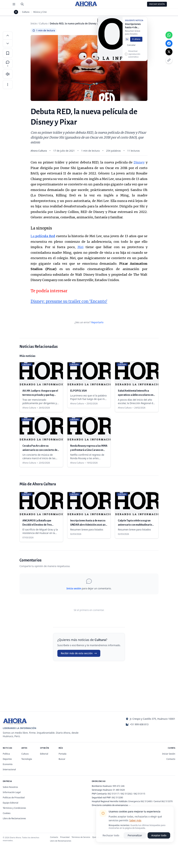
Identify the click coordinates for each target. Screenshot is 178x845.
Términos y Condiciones (14, 807)
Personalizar (135, 835)
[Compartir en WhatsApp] (168, 35)
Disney (139, 162)
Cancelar (131, 46)
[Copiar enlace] (168, 60)
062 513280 (117, 797)
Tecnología (26, 759)
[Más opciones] (8, 84)
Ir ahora (136, 40)
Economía (7, 764)
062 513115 (139, 793)
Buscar (62, 759)
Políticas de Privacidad (14, 797)
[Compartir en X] (168, 51)
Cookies (6, 813)
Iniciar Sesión (157, 4)
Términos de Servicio (81, 837)
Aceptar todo (159, 835)
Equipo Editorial (10, 802)
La (43, 236)
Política (6, 753)
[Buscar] (22, 4)
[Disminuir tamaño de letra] (8, 43)
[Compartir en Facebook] (168, 43)
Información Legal (12, 792)
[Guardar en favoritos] (8, 53)
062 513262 (126, 793)
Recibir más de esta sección (79, 653)
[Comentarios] (8, 63)
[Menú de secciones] (14, 4)
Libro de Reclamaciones (14, 818)
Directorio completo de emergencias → (111, 805)
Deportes (7, 759)
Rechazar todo (111, 835)
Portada (62, 753)
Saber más (135, 820)
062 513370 (167, 801)
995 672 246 (118, 786)
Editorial (44, 753)
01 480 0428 (119, 789)
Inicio (34, 23)
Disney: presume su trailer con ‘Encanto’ (69, 301)
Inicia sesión (73, 588)
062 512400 (146, 801)
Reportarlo (97, 322)
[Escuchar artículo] (8, 74)
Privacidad (65, 837)
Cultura (25, 12)
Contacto (170, 759)
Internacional (9, 769)
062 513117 (113, 793)
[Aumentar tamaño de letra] (8, 35)
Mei (80, 247)
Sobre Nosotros (10, 787)
